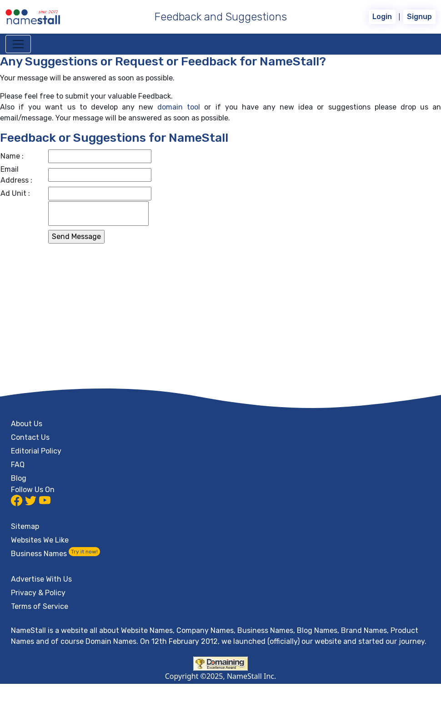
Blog (18, 478)
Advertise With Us (41, 579)
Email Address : (16, 174)
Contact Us (30, 437)
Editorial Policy (36, 451)
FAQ (18, 464)
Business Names (55, 553)
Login (382, 16)
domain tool (178, 107)
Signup (419, 16)
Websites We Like (40, 540)
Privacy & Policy (38, 592)
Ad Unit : (15, 193)
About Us (26, 423)
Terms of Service (39, 606)
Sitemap (25, 526)
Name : (12, 156)
